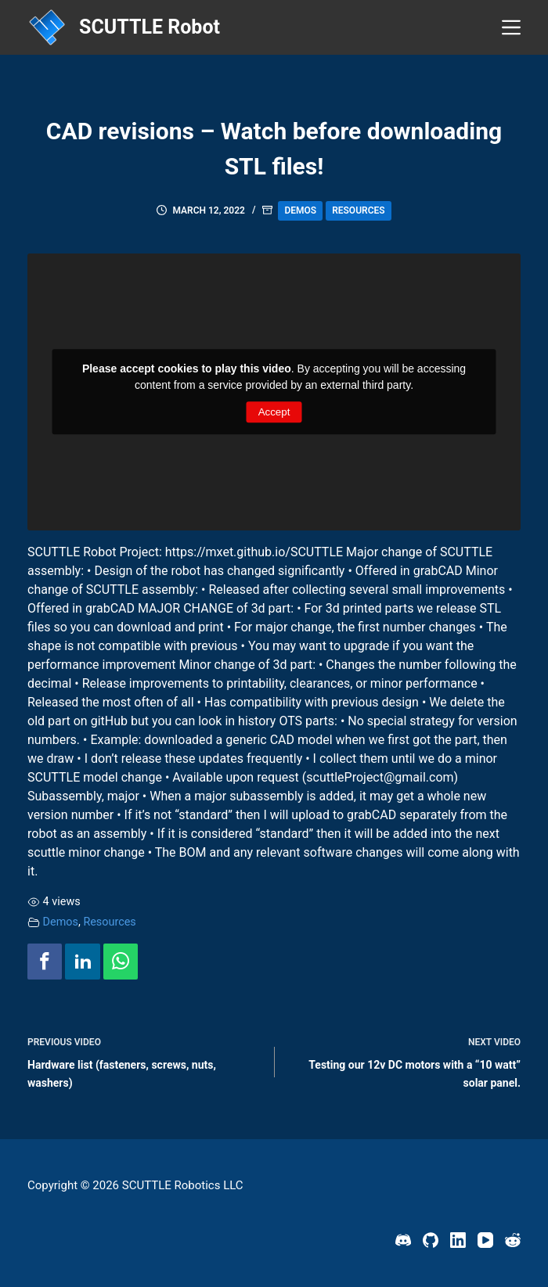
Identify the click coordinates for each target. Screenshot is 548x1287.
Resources (358, 210)
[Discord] (403, 1240)
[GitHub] (430, 1240)
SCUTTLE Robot (149, 27)
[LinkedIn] (458, 1240)
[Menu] (511, 27)
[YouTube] (485, 1240)
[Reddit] (513, 1240)
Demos (300, 210)
